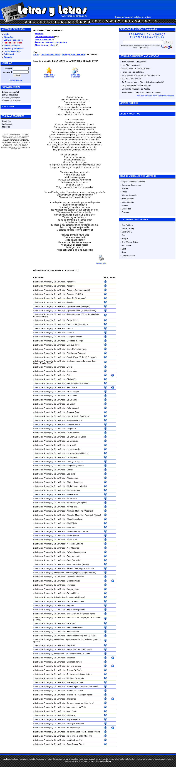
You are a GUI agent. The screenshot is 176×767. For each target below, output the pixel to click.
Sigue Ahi (71, 645)
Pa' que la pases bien (76, 552)
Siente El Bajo (73, 632)
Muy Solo (71, 527)
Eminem (125, 188)
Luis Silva (126, 65)
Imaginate (71, 429)
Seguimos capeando (76, 610)
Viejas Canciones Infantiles (133, 181)
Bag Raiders (127, 225)
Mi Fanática (72, 498)
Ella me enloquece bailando (79, 383)
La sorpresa (72, 457)
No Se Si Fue (73, 535)
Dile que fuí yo (73, 345)
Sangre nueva (73, 589)
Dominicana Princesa (76, 353)
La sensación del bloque (77, 453)
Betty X (125, 239)
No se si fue (72, 540)
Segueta (70, 605)
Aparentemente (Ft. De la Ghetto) (81, 310)
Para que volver (74, 556)
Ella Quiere (72, 387)
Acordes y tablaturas (11, 98)
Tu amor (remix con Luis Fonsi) (80, 703)
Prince (124, 192)
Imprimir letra (101, 263)
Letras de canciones (13, 40)
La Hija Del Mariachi (130, 89)
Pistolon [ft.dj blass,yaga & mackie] (81, 572)
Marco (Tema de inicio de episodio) (149, 82)
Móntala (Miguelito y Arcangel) (80, 511)
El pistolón (71, 379)
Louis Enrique (128, 202)
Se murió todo (73, 593)
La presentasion (74, 449)
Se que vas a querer (76, 601)
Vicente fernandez (129, 195)
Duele (69, 367)
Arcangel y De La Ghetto (73, 54)
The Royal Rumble (75, 682)
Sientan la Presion (75, 627)
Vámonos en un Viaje (76, 707)
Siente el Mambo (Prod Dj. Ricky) (81, 636)
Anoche (70, 302)
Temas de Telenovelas (131, 185)
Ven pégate (72, 711)
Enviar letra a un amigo (75, 76)
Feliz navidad (73, 408)
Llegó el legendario (75, 466)
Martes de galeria (74, 482)
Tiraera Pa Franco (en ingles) (80, 695)
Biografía (39, 34)
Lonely (70, 470)
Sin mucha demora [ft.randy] (78, 654)
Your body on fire (74, 740)
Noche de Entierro (75, 544)
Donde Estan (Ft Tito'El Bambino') (81, 357)
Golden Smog (128, 228)
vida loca (71, 715)
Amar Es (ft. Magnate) (76, 298)
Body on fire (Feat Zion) (77, 324)
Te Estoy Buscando (75, 678)
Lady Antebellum (129, 85)
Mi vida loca (72, 507)
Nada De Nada (143, 68)
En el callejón (73, 391)
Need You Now (144, 85)
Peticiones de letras (13, 43)
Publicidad (9, 54)
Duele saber (72, 371)
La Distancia (72, 441)
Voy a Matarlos (73, 719)
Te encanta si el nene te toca (79, 674)
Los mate (71, 474)
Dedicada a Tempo (75, 341)
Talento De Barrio (74, 670)
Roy (123, 235)
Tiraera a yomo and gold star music (82, 686)
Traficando (71, 699)
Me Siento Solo (73, 490)
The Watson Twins (130, 242)
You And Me (136, 79)
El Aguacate (141, 62)
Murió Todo (72, 523)
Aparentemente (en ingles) (78, 306)
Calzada (70, 332)
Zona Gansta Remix (76, 744)
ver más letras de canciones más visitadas (155, 96)
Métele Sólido (73, 494)
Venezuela (136, 65)
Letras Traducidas (12, 51)
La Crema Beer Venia (76, 437)
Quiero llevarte (73, 581)
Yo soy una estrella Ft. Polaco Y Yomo (83, 732)
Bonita (70, 328)
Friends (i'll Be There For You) (147, 75)
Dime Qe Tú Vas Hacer (77, 349)
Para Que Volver (74, 560)
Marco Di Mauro (129, 68)
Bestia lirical (72, 320)
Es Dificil (71, 404)
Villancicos (126, 209)
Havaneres (126, 72)
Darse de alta (15, 80)
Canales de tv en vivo (11, 100)
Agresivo (71, 282)
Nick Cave (126, 245)
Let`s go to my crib (75, 461)
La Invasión (72, 445)
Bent (124, 249)
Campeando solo (74, 337)
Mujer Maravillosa (74, 519)
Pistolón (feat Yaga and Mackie (80, 568)
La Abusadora (73, 433)
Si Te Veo (71, 623)
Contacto (8, 57)
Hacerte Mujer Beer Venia (78, 416)
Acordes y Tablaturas (14, 48)
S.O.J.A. (125, 79)
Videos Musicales (12, 46)
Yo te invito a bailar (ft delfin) (79, 736)
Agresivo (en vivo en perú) (78, 290)
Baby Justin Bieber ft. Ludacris (148, 92)
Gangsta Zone (73, 412)
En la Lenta (72, 396)
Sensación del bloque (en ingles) (81, 614)
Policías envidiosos (75, 577)
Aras (124, 252)
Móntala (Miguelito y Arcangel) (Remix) (84, 515)
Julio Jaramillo (128, 62)
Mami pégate (72, 478)
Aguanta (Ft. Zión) (75, 294)
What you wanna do (75, 723)
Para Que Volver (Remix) (78, 564)
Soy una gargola (74, 666)
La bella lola (138, 72)
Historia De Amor (74, 420)
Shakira (125, 205)
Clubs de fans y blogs (45, 45)
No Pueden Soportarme (77, 531)
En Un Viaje (72, 400)
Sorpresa (71, 658)
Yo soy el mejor (73, 728)
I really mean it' (73, 424)
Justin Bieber (127, 92)
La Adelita (145, 89)
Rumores (71, 585)
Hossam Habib (128, 256)
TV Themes (127, 75)
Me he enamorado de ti (77, 486)
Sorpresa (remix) (74, 662)
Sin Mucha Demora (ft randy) (79, 649)
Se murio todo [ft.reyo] (75, 597)
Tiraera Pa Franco (75, 691)
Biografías (8, 37)
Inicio (6, 34)
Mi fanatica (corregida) (76, 503)
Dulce (69, 375)
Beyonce (125, 212)
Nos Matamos (73, 548)
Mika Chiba (127, 232)
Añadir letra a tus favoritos (49, 76)
